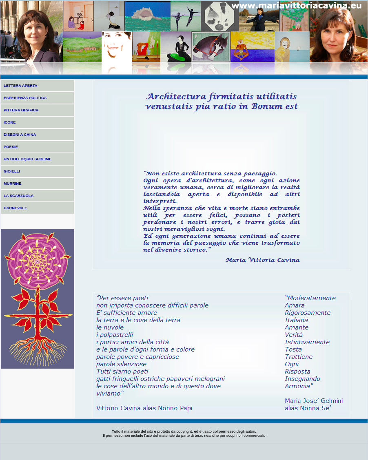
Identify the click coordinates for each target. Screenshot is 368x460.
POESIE (11, 147)
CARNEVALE (15, 208)
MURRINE (13, 183)
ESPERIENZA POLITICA (25, 98)
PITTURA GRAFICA (21, 110)
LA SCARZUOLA (18, 196)
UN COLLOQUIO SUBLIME (27, 159)
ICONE (10, 122)
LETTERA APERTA (21, 86)
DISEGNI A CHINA (20, 135)
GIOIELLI (12, 171)
